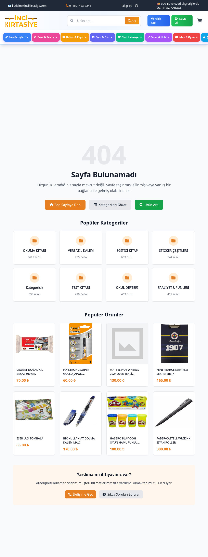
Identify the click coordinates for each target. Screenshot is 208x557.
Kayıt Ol (180, 21)
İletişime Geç (80, 494)
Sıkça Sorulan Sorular (121, 494)
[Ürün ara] (104, 20)
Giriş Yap (156, 21)
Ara (132, 21)
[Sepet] (199, 21)
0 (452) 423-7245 (80, 6)
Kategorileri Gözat (110, 205)
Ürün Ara (149, 205)
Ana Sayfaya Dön (65, 205)
